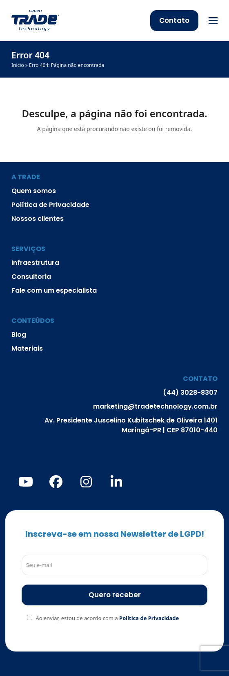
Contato (174, 20)
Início (17, 65)
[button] (213, 20)
